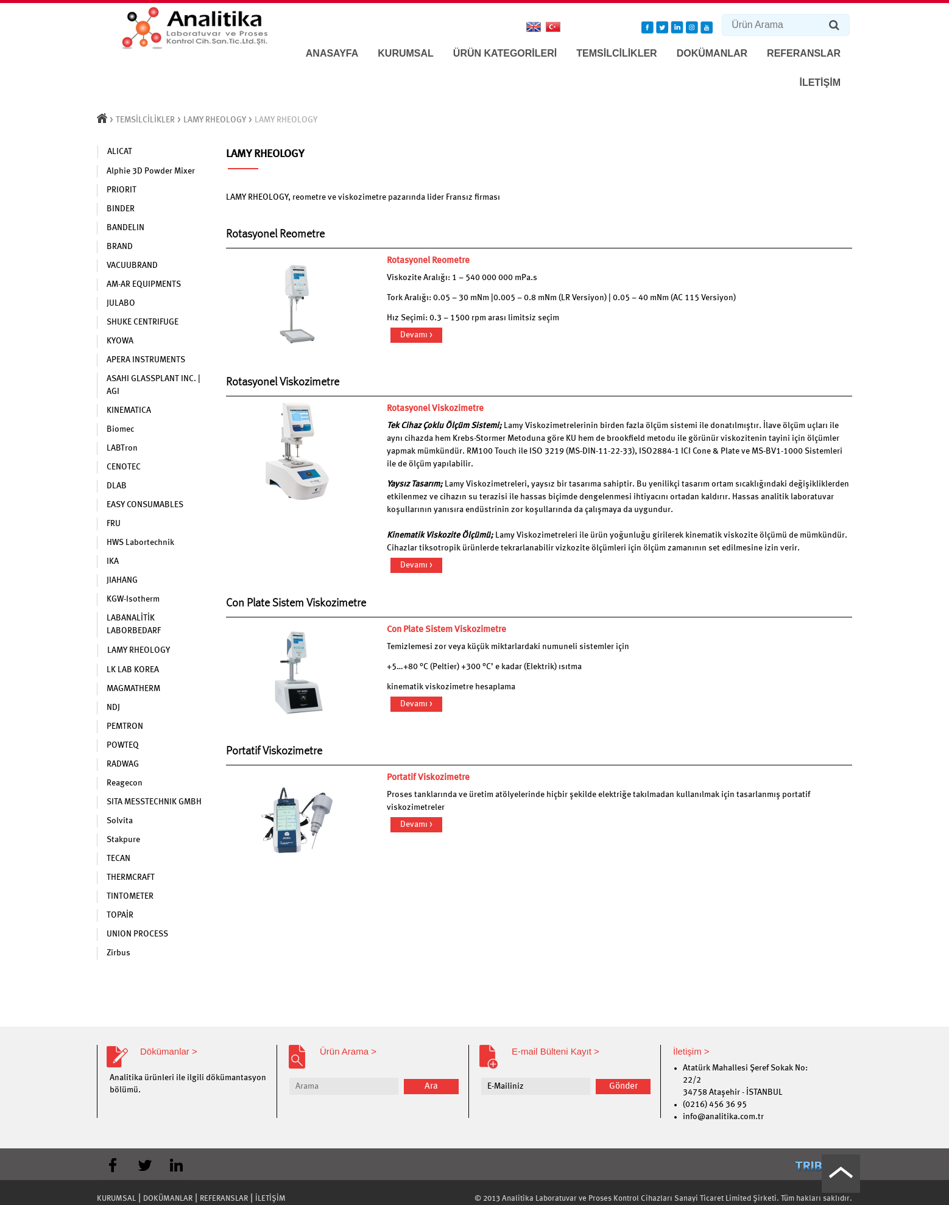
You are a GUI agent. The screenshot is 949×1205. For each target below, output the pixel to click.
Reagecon (125, 783)
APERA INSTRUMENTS (146, 360)
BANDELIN (125, 227)
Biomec (120, 429)
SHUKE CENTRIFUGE (142, 322)
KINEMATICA (129, 410)
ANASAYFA (332, 53)
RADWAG (123, 764)
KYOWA (120, 341)
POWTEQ (123, 745)
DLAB (117, 486)
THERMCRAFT (131, 877)
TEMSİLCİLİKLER (616, 53)
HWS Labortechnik (140, 542)
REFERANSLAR (804, 53)
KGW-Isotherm (133, 599)
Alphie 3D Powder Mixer (151, 171)
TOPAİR (120, 915)
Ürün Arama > (348, 1051)
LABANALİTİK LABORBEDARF (134, 624)
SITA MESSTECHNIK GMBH (154, 802)
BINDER (121, 209)
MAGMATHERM (133, 688)
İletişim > (691, 1051)
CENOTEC (124, 467)
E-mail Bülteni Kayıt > (555, 1051)
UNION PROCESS (137, 934)
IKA (113, 561)
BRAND (120, 246)
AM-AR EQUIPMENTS (144, 284)
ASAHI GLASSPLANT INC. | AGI (153, 385)
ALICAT (119, 151)
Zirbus (118, 953)
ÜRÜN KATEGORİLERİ (505, 53)
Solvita (120, 821)
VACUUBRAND (132, 265)
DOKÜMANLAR (712, 53)
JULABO (121, 303)
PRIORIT (121, 190)
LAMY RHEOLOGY (214, 120)
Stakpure (123, 839)
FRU (114, 523)
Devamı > (416, 335)
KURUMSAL (406, 53)
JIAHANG (122, 580)
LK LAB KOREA (133, 670)
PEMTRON (125, 726)
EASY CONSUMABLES (145, 505)
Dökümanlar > (168, 1051)
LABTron (122, 448)
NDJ (113, 707)
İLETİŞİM (820, 82)
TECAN (118, 858)
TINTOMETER (130, 896)
